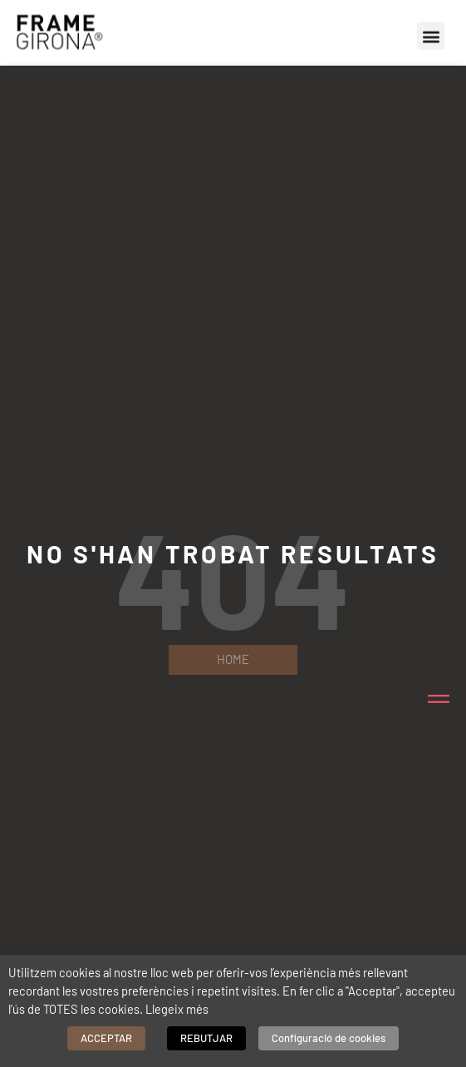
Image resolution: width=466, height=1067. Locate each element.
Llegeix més (176, 1008)
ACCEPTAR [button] (106, 1038)
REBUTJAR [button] (206, 1038)
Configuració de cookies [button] (328, 1038)
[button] (430, 33)
